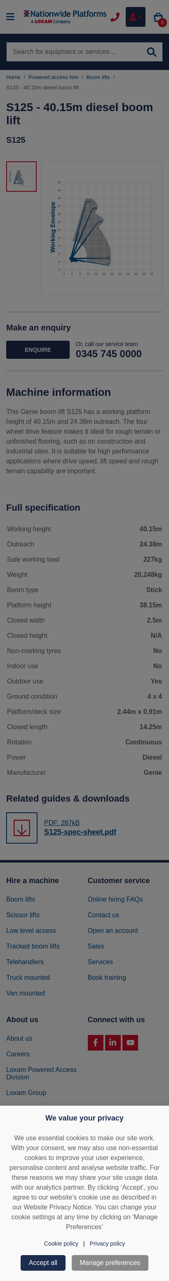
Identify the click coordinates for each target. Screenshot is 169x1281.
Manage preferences (110, 1262)
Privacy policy (107, 1243)
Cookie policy (61, 1243)
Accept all (43, 1262)
